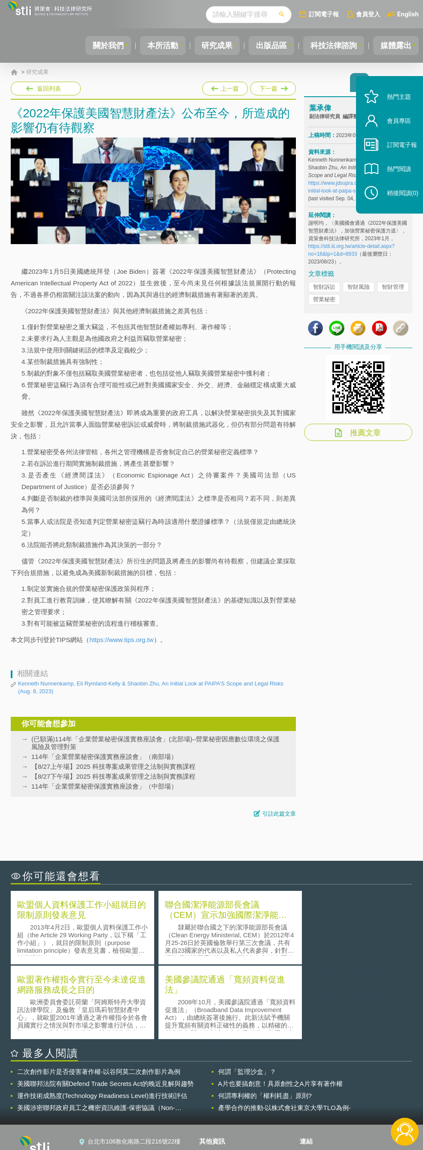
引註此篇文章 (279, 814)
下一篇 (272, 87)
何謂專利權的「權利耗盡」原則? (265, 1020)
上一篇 (225, 87)
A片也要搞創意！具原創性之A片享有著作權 (280, 1008)
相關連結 (356, 1078)
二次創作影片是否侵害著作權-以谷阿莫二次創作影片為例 (98, 996)
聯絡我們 (216, 1102)
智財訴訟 (324, 289)
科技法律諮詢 (330, 45)
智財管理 (393, 289)
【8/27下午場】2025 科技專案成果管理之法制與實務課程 (113, 776)
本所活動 (150, 45)
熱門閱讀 (394, 180)
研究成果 (207, 45)
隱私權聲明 (219, 1078)
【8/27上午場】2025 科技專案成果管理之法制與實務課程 (113, 766)
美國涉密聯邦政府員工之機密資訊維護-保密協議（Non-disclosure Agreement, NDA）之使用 (96, 1032)
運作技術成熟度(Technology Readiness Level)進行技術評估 (102, 1020)
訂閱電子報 (324, 14)
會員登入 (368, 14)
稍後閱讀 (397, 204)
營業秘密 (324, 302)
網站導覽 (216, 1114)
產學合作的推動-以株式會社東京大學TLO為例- (284, 1032)
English (408, 14)
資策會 (314, 1078)
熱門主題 (394, 108)
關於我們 (93, 45)
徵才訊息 (216, 1090)
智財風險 (358, 289)
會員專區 (394, 132)
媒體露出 (394, 45)
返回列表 (49, 88)
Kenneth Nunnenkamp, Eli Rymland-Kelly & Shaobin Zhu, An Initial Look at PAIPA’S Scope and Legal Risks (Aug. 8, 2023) (150, 687)
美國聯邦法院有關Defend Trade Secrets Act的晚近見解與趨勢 (105, 1008)
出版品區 (265, 45)
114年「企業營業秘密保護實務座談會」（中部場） (104, 786)
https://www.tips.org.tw (121, 639)
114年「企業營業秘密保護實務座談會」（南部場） (104, 756)
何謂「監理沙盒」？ (247, 996)
